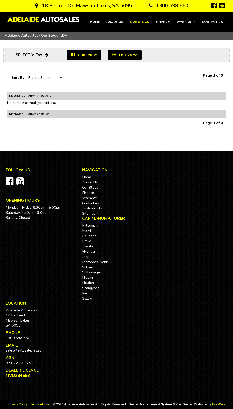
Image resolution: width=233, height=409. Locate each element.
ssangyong (91, 288)
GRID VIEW (84, 54)
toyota (87, 246)
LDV (63, 35)
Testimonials (92, 208)
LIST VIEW (124, 54)
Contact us (212, 22)
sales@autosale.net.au (23, 350)
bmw (86, 241)
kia (84, 293)
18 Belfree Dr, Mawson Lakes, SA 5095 (83, 5)
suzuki (87, 298)
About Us (114, 22)
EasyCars (218, 404)
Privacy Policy (18, 404)
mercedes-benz (95, 262)
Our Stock (139, 22)
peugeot (89, 236)
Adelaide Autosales (21, 35)
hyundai (88, 251)
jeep (85, 256)
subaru (87, 267)
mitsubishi (90, 225)
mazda (87, 230)
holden (88, 282)
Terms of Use (40, 404)
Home (95, 22)
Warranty (185, 22)
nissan (87, 277)
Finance (163, 22)
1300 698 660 (168, 5)
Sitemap (88, 213)
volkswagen (92, 272)
